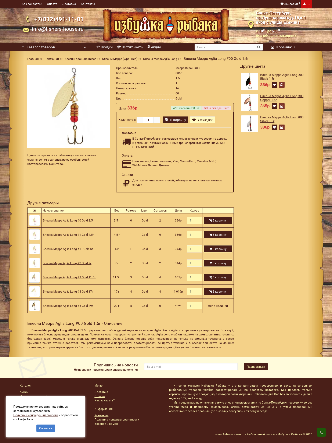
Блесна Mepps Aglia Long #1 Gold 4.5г (68, 234)
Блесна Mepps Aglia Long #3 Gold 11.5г (69, 277)
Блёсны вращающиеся (80, 58)
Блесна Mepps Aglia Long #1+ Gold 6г (68, 249)
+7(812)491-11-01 (59, 19)
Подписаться (256, 366)
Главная (33, 58)
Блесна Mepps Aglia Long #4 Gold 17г (68, 291)
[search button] (259, 47)
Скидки (105, 47)
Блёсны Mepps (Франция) (119, 58)
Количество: (127, 119)
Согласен (45, 427)
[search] (225, 47)
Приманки (51, 58)
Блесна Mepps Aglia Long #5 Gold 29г (68, 305)
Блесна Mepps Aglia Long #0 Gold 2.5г (68, 220)
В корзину (176, 120)
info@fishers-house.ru (58, 29)
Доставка (69, 4)
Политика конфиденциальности (116, 419)
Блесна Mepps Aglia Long (160, 58)
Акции (154, 47)
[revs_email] (190, 366)
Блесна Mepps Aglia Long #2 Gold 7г (67, 263)
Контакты (88, 4)
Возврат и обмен (106, 423)
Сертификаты (130, 47)
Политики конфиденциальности (36, 414)
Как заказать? (32, 4)
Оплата (52, 4)
